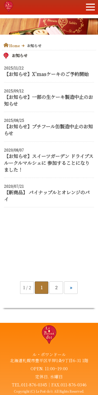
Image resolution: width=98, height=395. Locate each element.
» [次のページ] (71, 288)
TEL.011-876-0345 (29, 385)
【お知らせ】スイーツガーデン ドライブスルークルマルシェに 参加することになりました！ (48, 163)
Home (14, 45)
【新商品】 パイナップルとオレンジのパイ (47, 195)
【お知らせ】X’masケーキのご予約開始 (46, 74)
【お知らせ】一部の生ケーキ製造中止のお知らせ (48, 100)
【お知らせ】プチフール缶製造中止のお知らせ (48, 130)
